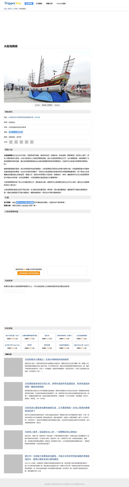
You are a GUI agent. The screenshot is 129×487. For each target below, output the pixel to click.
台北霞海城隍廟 (82, 335)
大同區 (15, 9)
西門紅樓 (47, 345)
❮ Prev (37, 105)
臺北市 (10, 9)
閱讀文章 (49, 3)
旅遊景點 (29, 3)
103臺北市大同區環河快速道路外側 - (24, 117)
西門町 (29, 345)
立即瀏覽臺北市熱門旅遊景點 (28, 273)
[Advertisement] (64, 27)
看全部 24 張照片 (47, 105)
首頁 (5, 9)
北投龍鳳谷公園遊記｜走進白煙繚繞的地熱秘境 (47, 359)
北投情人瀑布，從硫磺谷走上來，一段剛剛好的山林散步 (51, 432)
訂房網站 (39, 3)
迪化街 (47, 335)
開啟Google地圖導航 (15, 132)
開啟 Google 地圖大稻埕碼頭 (25, 202)
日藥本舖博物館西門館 (29, 335)
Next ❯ (57, 105)
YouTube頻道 (61, 3)
